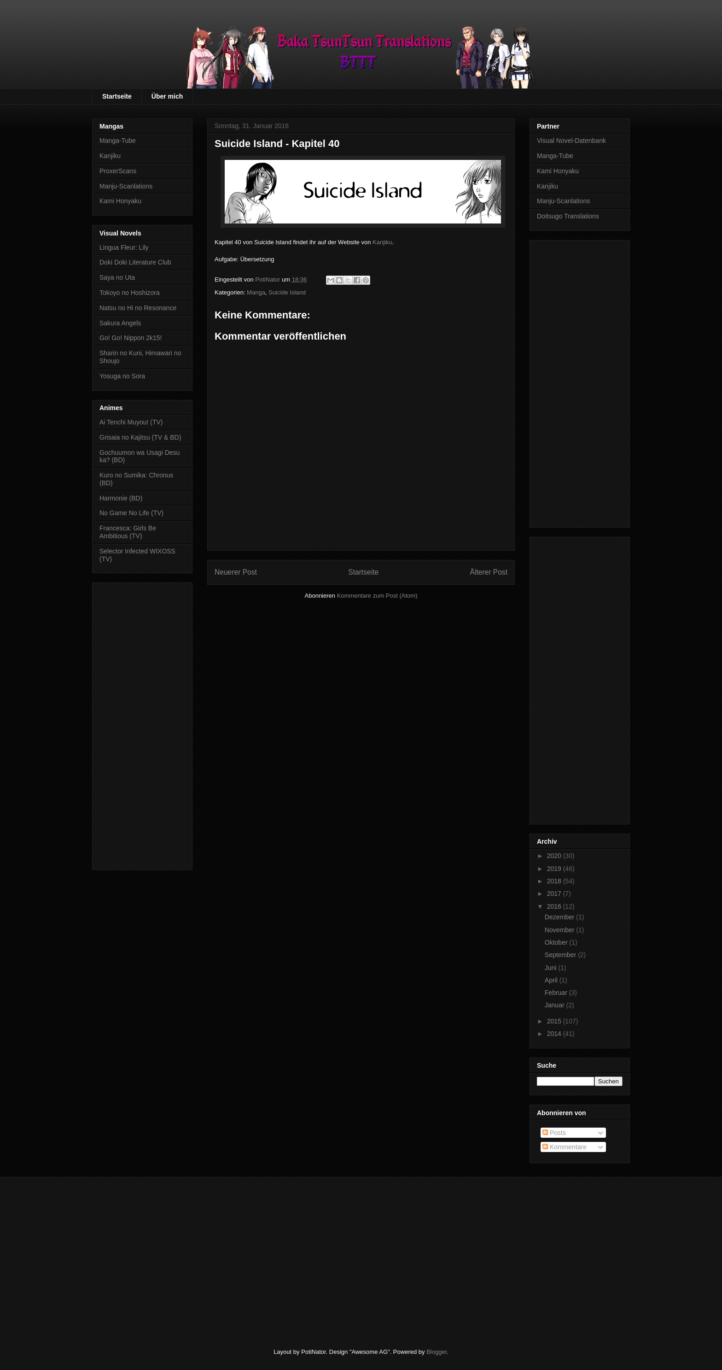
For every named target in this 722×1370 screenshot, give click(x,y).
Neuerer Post (236, 572)
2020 (555, 855)
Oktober (557, 942)
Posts (554, 1132)
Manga (256, 292)
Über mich (167, 96)
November (560, 930)
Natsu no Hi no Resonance (137, 308)
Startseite (117, 96)
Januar (555, 1005)
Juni (552, 967)
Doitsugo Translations (568, 216)
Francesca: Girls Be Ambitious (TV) (127, 532)
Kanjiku (382, 242)
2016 (555, 906)
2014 (555, 1033)
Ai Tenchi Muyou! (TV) (131, 422)
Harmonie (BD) (120, 498)
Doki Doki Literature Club (135, 262)
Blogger (436, 1351)
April (552, 980)
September (561, 954)
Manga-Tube (117, 140)
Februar (557, 992)
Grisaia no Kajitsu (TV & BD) (140, 437)
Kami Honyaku (120, 201)
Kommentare (564, 1147)
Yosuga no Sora (122, 376)
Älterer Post (488, 572)
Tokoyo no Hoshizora (129, 292)
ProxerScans (117, 171)
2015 (555, 1021)
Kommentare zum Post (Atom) (377, 595)
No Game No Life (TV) (131, 513)
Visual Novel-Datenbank (571, 140)
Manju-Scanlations (125, 186)
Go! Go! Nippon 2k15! (130, 337)
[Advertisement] (142, 724)
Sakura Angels (120, 323)
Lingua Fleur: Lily (124, 247)
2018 (555, 881)
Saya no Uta (117, 277)
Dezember (560, 917)
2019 (555, 868)
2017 (555, 893)
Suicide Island (287, 292)
